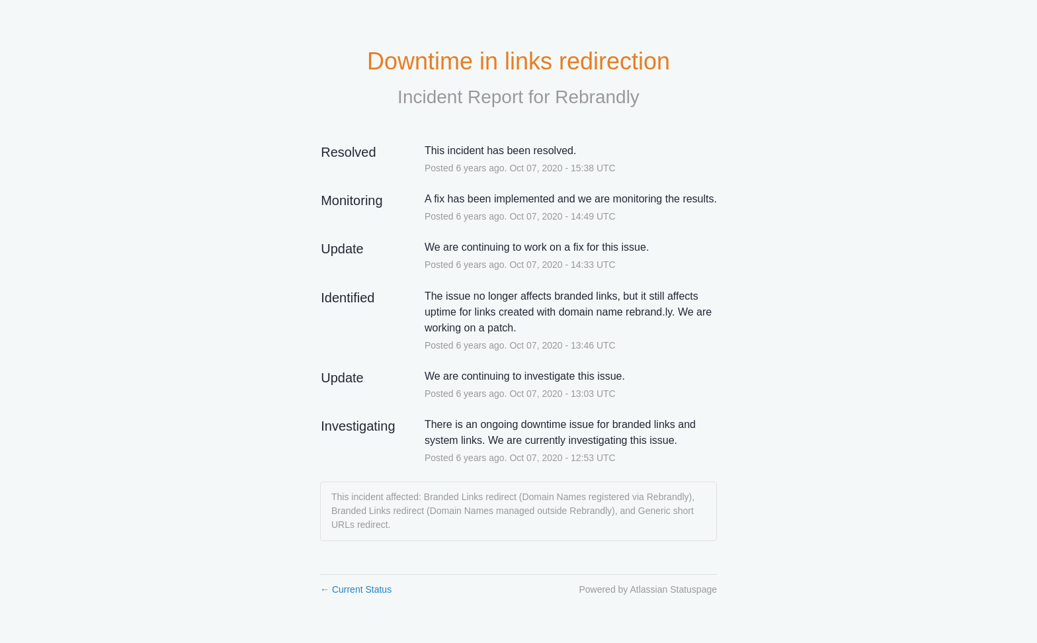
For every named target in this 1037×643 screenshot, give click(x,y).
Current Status (356, 589)
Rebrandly (597, 97)
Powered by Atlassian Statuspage (648, 589)
